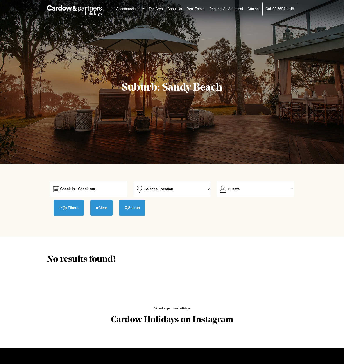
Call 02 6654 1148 (279, 9)
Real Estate (195, 9)
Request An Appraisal (226, 9)
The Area (156, 9)
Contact (253, 9)
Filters (68, 208)
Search (132, 208)
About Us (174, 9)
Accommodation (129, 9)
